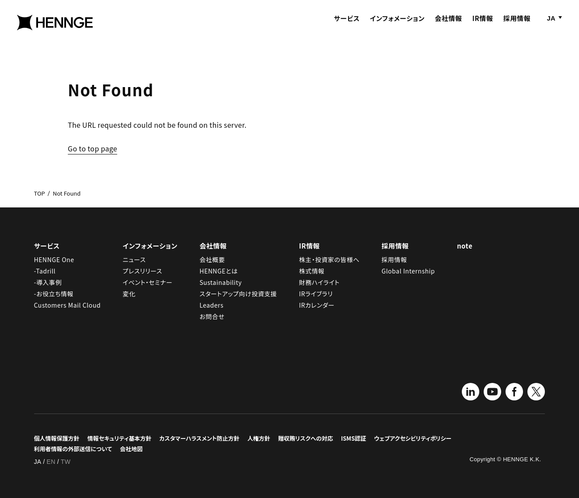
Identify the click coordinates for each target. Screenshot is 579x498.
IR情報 (482, 25)
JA (551, 25)
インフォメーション (397, 25)
